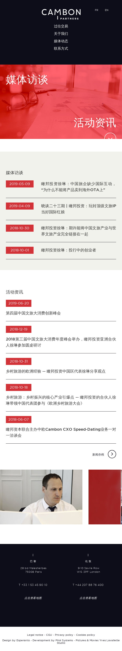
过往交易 (61, 26)
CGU (49, 634)
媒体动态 (61, 41)
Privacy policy (64, 634)
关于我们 (61, 33)
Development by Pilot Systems (53, 640)
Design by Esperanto (16, 640)
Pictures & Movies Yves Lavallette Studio (88, 641)
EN (106, 10)
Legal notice (35, 634)
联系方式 (61, 48)
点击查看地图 (33, 598)
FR (96, 10)
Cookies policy (85, 634)
